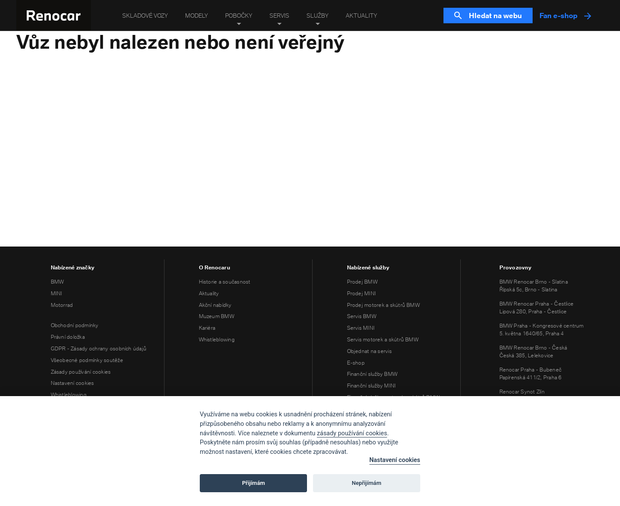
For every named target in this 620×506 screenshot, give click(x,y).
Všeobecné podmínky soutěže (87, 360)
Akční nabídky (215, 305)
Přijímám (253, 483)
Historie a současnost (225, 281)
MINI (56, 293)
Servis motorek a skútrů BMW (382, 339)
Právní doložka (68, 337)
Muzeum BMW (216, 316)
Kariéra (207, 328)
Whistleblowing (69, 394)
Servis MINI (361, 328)
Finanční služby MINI (371, 385)
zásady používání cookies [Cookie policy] (352, 433)
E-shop (356, 362)
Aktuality (361, 15)
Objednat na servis (369, 351)
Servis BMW (361, 316)
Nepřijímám (366, 483)
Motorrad (62, 305)
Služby (318, 15)
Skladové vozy (145, 15)
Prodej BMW (362, 281)
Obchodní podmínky (75, 325)
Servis (279, 15)
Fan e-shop (565, 15)
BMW (57, 281)
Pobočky (238, 15)
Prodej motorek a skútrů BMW (383, 305)
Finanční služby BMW (372, 374)
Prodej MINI (361, 293)
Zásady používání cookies (81, 372)
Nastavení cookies (72, 383)
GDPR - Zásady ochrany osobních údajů (99, 348)
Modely (196, 15)
